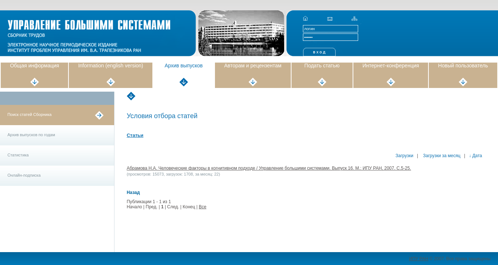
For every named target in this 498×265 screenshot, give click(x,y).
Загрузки (404, 155)
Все (202, 206)
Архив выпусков (184, 65)
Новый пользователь (463, 65)
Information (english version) (110, 65)
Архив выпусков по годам (31, 134)
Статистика (18, 155)
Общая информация (34, 65)
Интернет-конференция (391, 65)
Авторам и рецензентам (253, 65)
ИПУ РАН (418, 258)
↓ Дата (475, 155)
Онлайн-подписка (23, 175)
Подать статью (322, 65)
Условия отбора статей (162, 116)
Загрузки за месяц (441, 155)
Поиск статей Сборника (29, 114)
